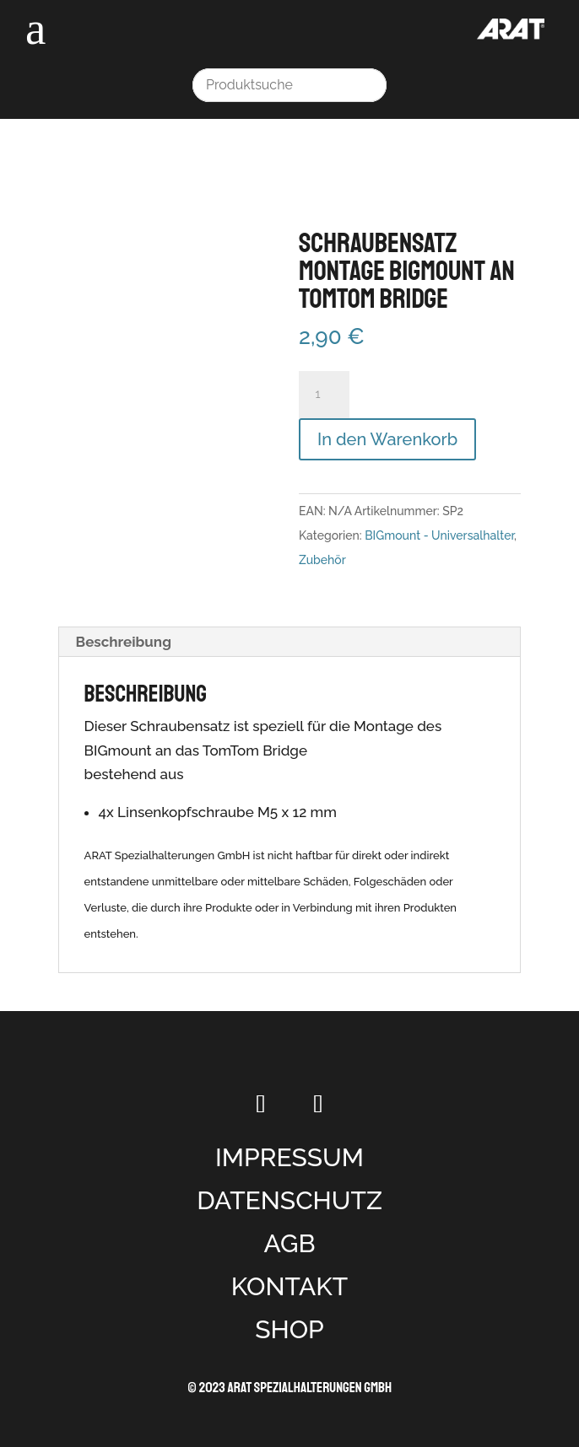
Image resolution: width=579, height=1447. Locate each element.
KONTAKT (290, 1286)
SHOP (289, 1329)
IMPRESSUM (289, 1157)
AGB (289, 1243)
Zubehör (322, 560)
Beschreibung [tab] (123, 641)
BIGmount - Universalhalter (439, 535)
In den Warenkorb (387, 439)
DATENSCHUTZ (289, 1200)
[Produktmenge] (324, 394)
